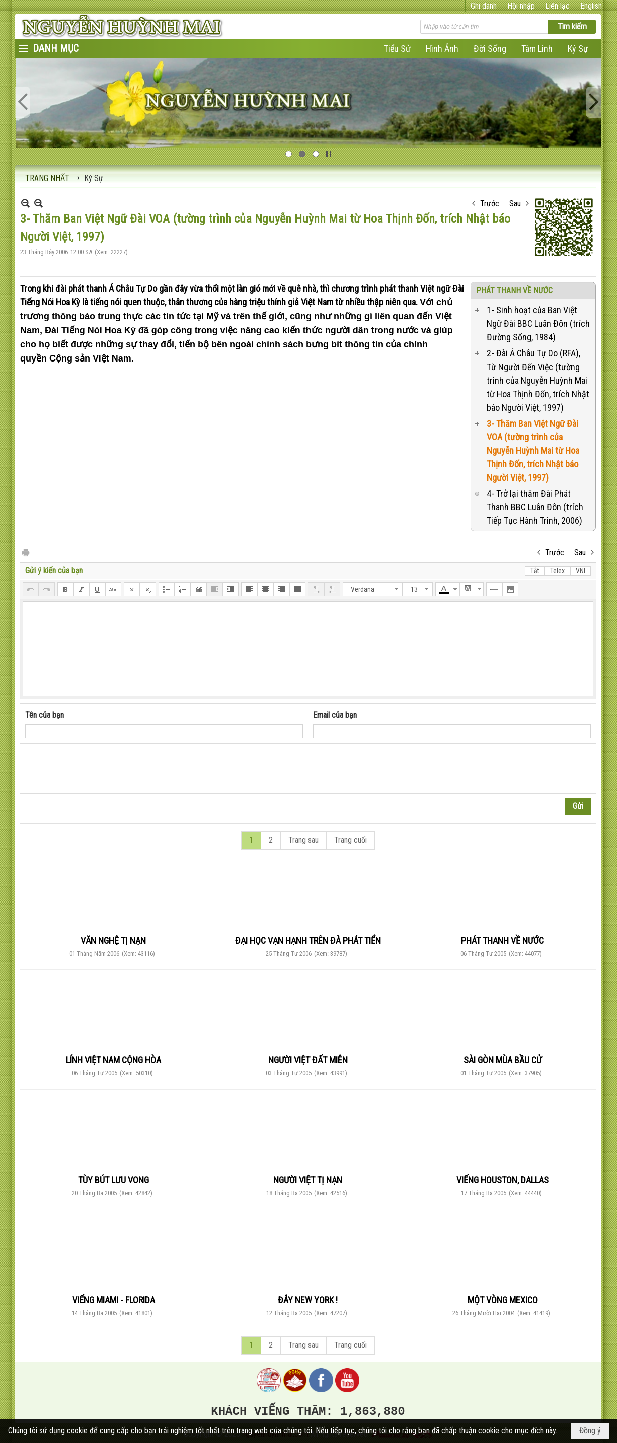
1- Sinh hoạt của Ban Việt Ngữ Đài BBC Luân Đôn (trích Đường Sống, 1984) (538, 323)
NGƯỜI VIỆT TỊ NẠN (307, 1180)
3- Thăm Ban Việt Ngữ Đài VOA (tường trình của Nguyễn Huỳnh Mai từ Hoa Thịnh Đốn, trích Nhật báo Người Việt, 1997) (533, 450)
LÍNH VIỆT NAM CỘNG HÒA (113, 1060)
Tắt (534, 571)
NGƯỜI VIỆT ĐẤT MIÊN (308, 1060)
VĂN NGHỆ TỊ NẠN (113, 940)
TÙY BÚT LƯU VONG (113, 1180)
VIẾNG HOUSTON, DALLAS (502, 1180)
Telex (557, 571)
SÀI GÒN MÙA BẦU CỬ (503, 1060)
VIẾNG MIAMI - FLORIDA (113, 1300)
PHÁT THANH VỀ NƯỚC (514, 290)
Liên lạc (557, 6)
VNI (580, 571)
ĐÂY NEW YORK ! (308, 1300)
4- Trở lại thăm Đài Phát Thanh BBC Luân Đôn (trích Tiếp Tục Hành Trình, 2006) (535, 507)
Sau (515, 203)
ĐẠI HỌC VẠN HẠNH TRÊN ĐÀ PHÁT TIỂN (308, 940)
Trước (489, 203)
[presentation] (101, 768)
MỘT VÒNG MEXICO (503, 1300)
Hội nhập (521, 6)
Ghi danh (484, 6)
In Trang (25, 552)
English (591, 6)
